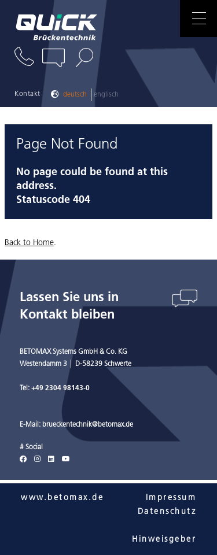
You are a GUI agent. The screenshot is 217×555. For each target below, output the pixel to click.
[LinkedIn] (51, 459)
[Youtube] (66, 459)
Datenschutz (167, 512)
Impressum (171, 498)
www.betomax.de (62, 498)
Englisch (106, 94)
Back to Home (29, 243)
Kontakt (27, 94)
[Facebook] (23, 459)
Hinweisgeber (164, 539)
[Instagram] (37, 459)
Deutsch (75, 94)
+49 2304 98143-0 (60, 388)
